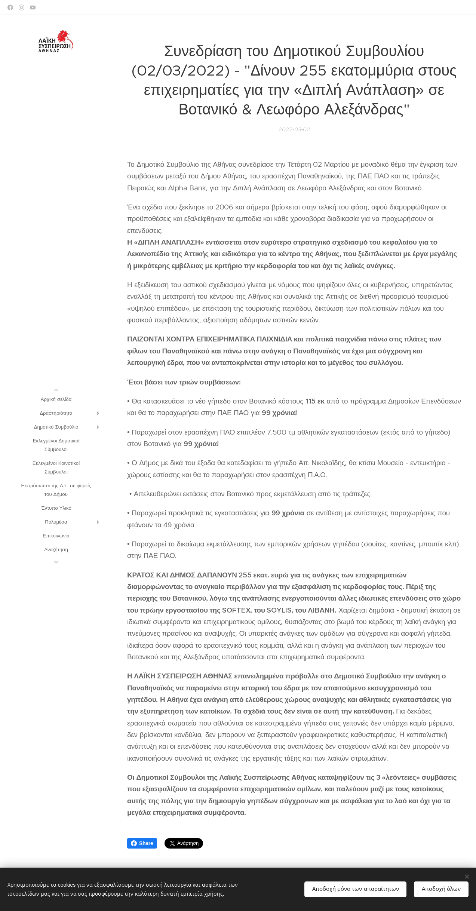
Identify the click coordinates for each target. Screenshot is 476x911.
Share (142, 843)
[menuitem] (56, 399)
